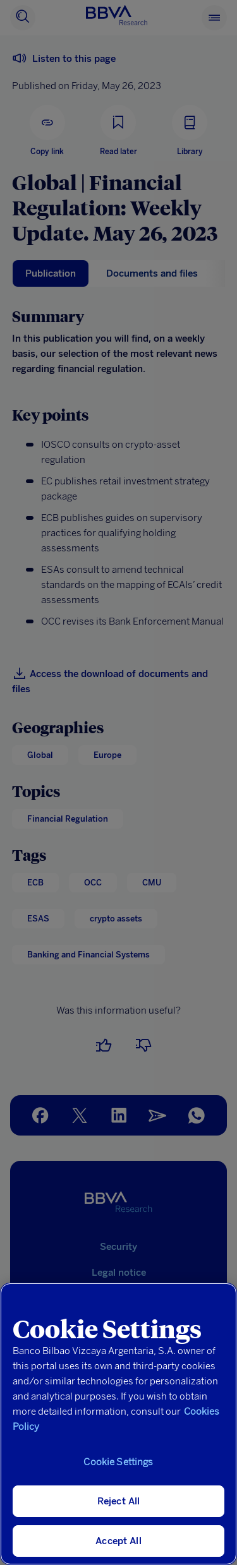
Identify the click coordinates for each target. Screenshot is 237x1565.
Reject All (118, 1501)
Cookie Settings (118, 1462)
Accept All (118, 1541)
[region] (118, 1424)
